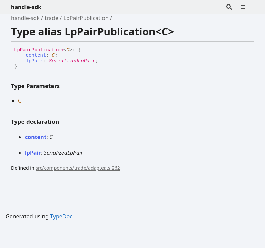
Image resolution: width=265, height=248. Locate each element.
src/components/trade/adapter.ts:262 (78, 168)
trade (51, 18)
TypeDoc (61, 216)
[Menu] (247, 7)
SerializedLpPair (72, 61)
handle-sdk (26, 7)
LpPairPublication (85, 18)
